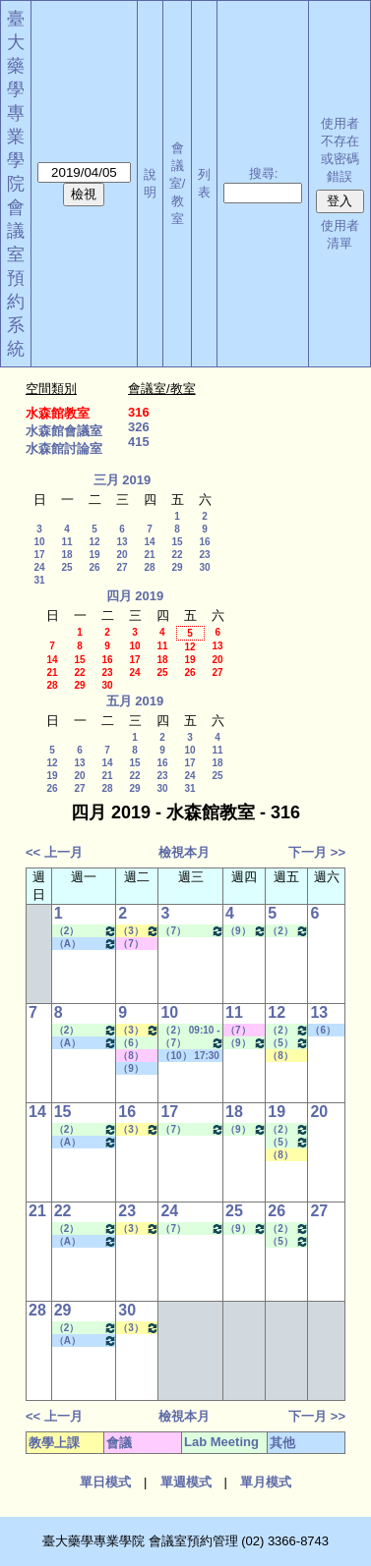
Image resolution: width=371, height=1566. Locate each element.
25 (66, 567)
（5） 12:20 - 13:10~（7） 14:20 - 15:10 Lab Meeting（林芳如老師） (288, 1042)
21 (149, 554)
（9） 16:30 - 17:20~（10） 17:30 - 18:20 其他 (136, 1069)
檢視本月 (184, 852)
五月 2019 (135, 701)
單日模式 (105, 1482)
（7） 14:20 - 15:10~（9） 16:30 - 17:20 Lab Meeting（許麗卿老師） (192, 930)
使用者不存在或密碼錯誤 (340, 150)
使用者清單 (340, 234)
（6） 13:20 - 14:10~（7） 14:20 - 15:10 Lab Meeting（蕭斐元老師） (137, 1043)
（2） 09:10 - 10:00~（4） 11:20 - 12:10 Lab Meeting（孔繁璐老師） (86, 930)
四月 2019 (135, 595)
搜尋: (263, 173)
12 (94, 541)
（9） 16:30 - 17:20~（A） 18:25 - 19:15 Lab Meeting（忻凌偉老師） (246, 930)
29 (176, 567)
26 (94, 567)
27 (121, 567)
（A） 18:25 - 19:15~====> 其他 (86, 943)
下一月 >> (316, 852)
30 (204, 567)
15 (176, 541)
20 (121, 554)
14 (149, 541)
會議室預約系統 (16, 278)
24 (38, 567)
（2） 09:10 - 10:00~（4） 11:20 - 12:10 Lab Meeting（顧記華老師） (288, 930)
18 (66, 554)
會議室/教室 (177, 183)
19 (94, 554)
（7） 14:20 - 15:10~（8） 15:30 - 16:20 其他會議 (136, 944)
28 (149, 567)
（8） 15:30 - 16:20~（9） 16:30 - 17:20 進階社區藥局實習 (287, 1056)
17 (38, 554)
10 (38, 541)
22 (176, 554)
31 (38, 580)
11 (66, 541)
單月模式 (265, 1482)
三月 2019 (122, 480)
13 (121, 541)
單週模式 (186, 1482)
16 (204, 541)
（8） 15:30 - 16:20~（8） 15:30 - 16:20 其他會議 (136, 1056)
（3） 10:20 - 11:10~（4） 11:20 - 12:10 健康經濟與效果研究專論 (138, 930)
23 (204, 554)
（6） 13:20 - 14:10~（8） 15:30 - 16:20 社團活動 (325, 1030)
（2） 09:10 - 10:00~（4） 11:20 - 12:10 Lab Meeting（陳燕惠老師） (189, 1030)
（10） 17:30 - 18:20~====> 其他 (190, 1056)
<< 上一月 (54, 852)
